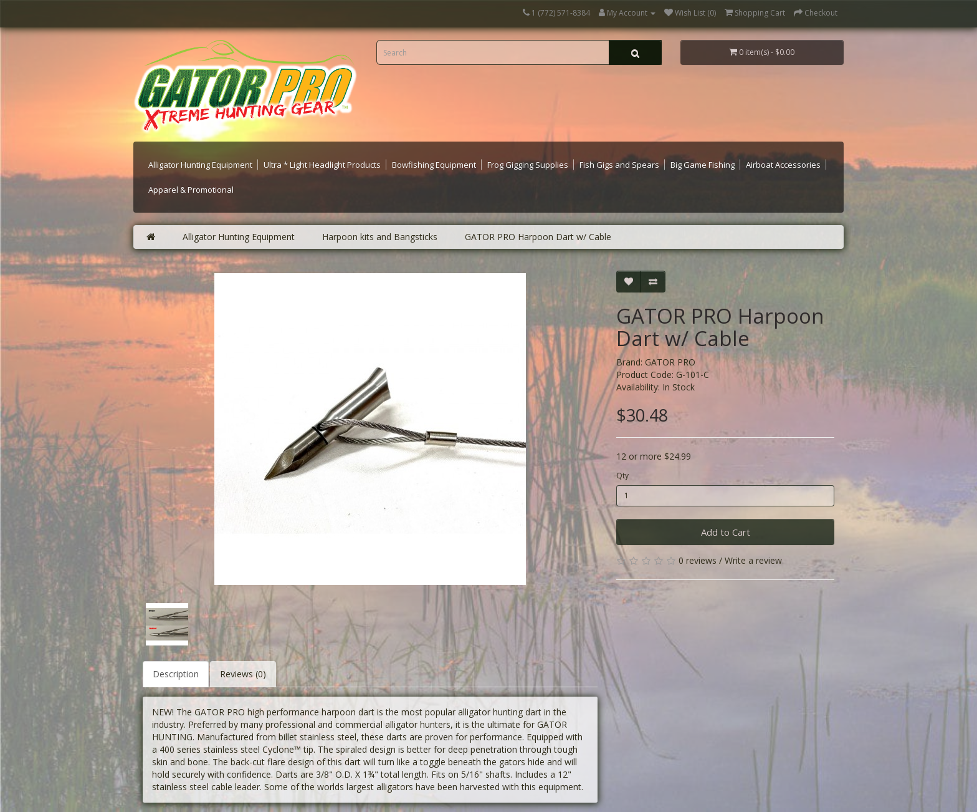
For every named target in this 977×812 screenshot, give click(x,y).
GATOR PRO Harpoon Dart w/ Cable (538, 237)
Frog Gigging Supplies (527, 164)
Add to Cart (725, 532)
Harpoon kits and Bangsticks (379, 237)
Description (176, 674)
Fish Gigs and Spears (619, 164)
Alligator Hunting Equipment (200, 164)
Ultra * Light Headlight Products (322, 164)
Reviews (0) (243, 674)
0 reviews (698, 560)
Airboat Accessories (783, 164)
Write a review (753, 560)
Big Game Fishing (702, 164)
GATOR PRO (670, 362)
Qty (622, 475)
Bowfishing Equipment (434, 164)
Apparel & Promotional (191, 189)
